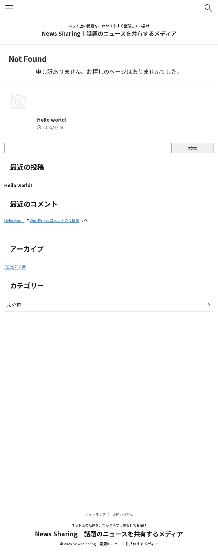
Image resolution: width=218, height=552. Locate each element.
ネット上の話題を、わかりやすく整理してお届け (109, 531)
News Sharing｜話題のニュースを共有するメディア (109, 33)
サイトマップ (95, 520)
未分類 (14, 486)
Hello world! (19, 300)
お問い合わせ (123, 520)
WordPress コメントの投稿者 (54, 402)
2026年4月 (15, 448)
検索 (192, 329)
